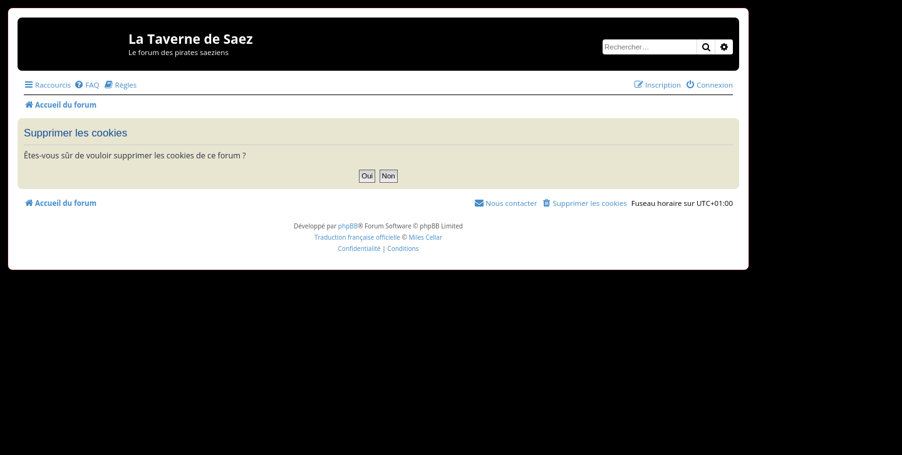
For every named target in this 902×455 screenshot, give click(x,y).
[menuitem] (86, 85)
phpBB (348, 226)
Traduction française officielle (357, 237)
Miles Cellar (425, 237)
